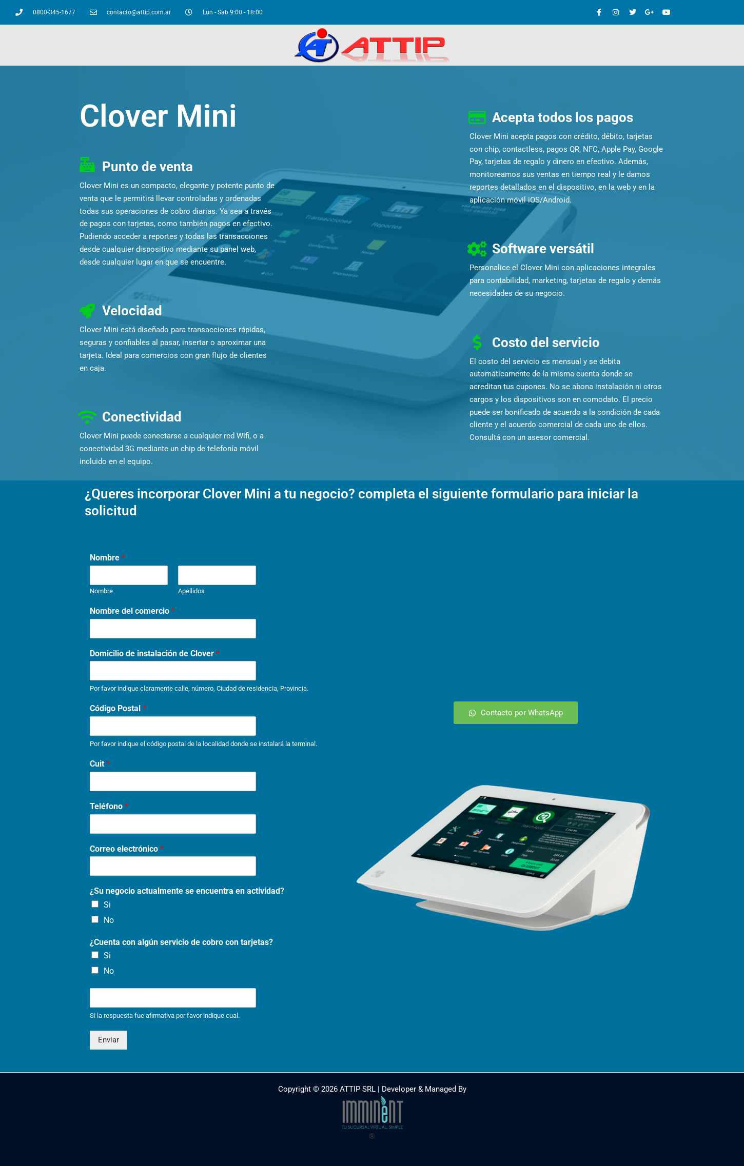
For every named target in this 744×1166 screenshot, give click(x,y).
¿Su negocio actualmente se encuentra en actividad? (187, 891)
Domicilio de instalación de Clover (155, 653)
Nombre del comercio (132, 611)
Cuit (100, 764)
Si (107, 905)
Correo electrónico (127, 849)
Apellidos (191, 591)
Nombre (107, 557)
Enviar (108, 1039)
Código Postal (118, 708)
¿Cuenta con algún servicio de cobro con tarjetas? (181, 942)
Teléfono (109, 806)
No (109, 920)
